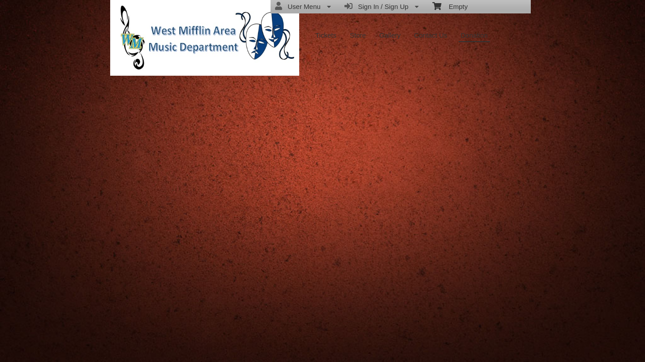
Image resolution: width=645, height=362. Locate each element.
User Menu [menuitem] (303, 6)
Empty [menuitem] (450, 5)
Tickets (325, 35)
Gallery (390, 35)
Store (358, 35)
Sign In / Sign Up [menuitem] (381, 6)
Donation (474, 35)
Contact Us (430, 35)
